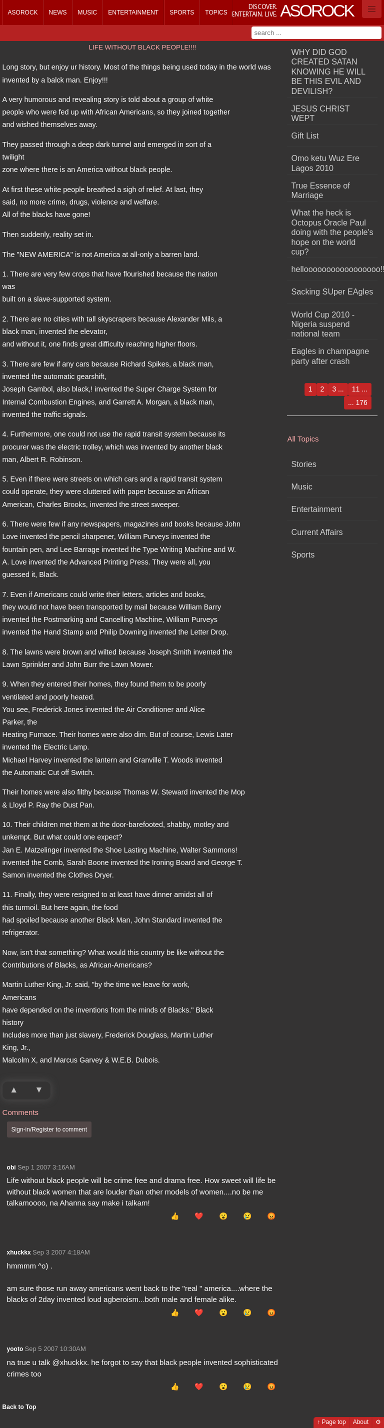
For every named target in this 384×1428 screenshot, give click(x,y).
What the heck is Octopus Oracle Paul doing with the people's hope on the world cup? (333, 232)
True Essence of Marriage (321, 190)
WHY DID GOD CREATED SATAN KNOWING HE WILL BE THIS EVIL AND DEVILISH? (329, 72)
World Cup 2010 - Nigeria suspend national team (323, 324)
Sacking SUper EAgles (333, 291)
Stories (304, 464)
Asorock (23, 12)
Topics (216, 12)
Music (88, 12)
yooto (15, 1349)
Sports (182, 12)
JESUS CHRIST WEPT (321, 113)
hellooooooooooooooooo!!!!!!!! (335, 269)
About (360, 1422)
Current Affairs (317, 532)
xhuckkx (19, 1252)
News (58, 12)
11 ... (360, 389)
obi (11, 1167)
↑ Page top (331, 1422)
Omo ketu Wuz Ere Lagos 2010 (326, 163)
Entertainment (133, 12)
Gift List (305, 135)
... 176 (358, 402)
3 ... (338, 389)
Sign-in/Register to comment (49, 1129)
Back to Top (19, 1407)
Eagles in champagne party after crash (331, 355)
